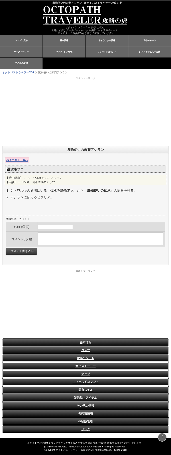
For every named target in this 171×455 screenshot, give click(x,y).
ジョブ (85, 350)
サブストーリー (21, 52)
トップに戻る (21, 40)
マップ (85, 374)
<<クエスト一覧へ (17, 160)
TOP (18, 72)
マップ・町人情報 (64, 52)
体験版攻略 (85, 421)
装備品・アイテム (85, 397)
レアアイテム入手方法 (149, 52)
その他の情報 (21, 63)
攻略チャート (149, 40)
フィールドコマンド (106, 52)
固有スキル (85, 389)
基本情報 (64, 40)
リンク (85, 429)
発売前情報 (85, 413)
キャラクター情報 (106, 40)
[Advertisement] (58, 111)
